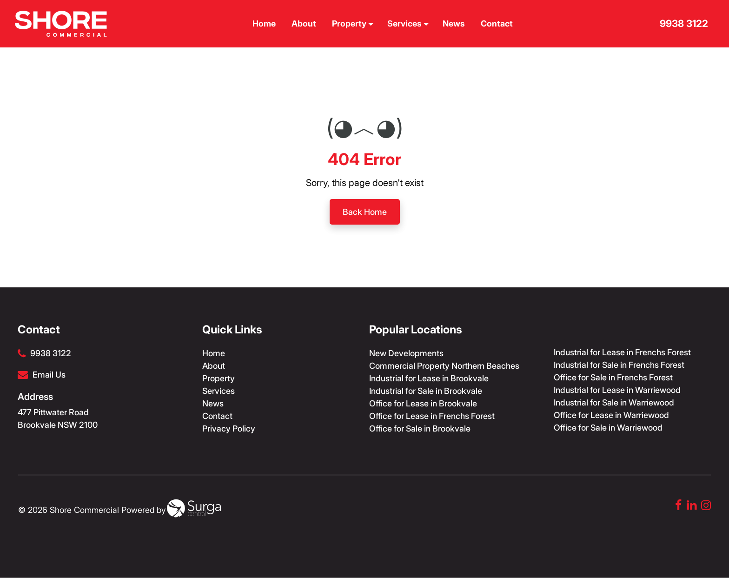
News (455, 23)
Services (408, 23)
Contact (498, 23)
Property (352, 23)
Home (265, 23)
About (305, 23)
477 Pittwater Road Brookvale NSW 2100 (58, 418)
